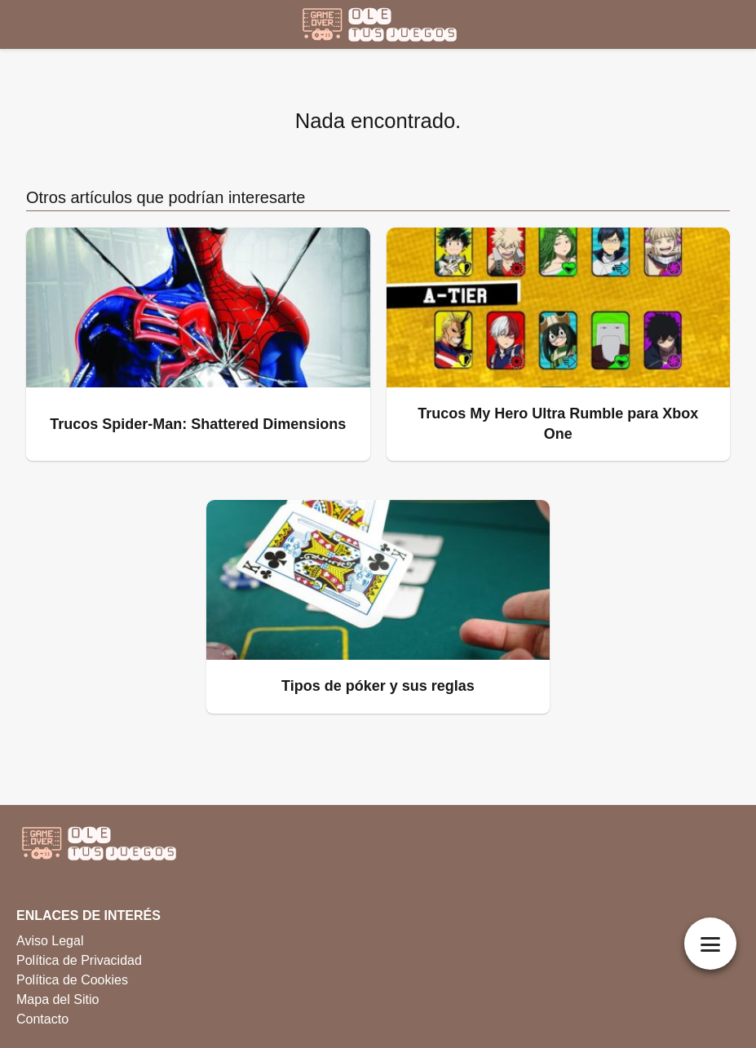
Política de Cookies (72, 980)
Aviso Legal (49, 941)
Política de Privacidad (79, 960)
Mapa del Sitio (57, 999)
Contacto (42, 1019)
